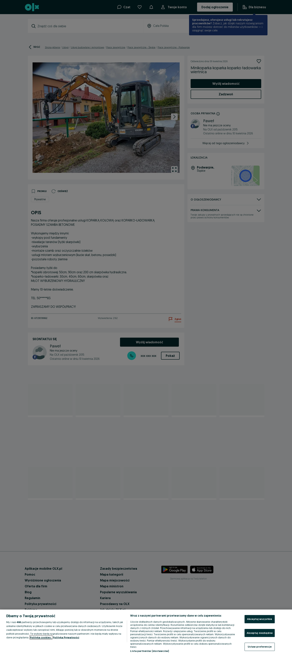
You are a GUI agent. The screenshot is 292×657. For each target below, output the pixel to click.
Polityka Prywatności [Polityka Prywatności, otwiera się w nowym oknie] (66, 637)
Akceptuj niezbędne (260, 632)
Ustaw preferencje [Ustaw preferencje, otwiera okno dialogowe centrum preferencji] (260, 646)
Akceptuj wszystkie (259, 619)
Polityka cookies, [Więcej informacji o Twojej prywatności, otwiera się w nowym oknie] (41, 637)
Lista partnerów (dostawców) (149, 650)
